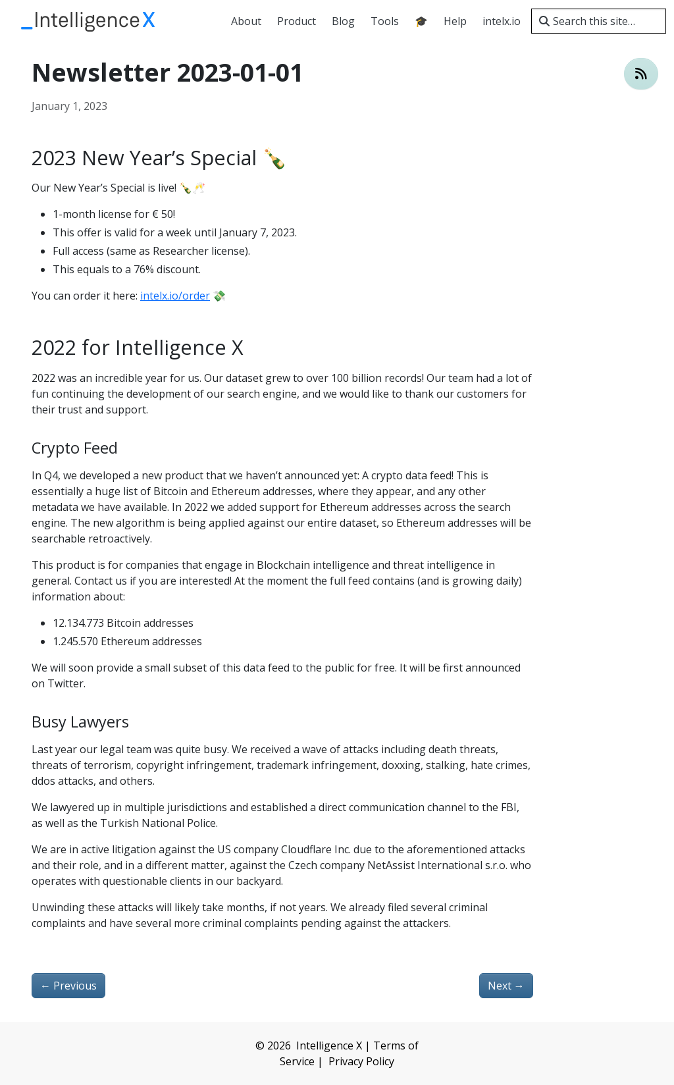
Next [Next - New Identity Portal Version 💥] (506, 985)
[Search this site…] (598, 21)
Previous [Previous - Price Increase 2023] (68, 985)
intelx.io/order (175, 295)
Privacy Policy (361, 1061)
